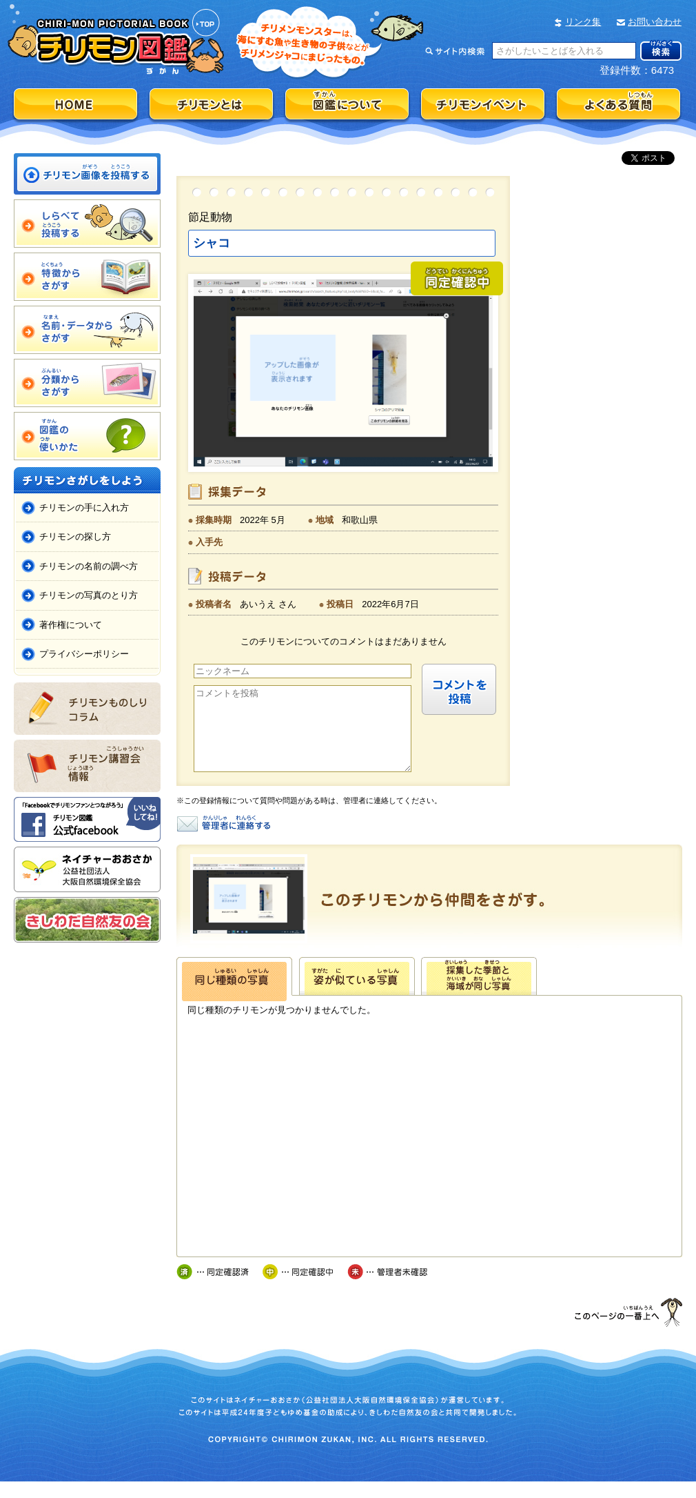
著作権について (70, 625)
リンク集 (583, 22)
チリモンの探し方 (75, 536)
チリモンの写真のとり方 (88, 595)
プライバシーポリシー (84, 654)
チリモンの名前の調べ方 (88, 566)
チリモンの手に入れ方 (84, 507)
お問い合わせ (655, 22)
